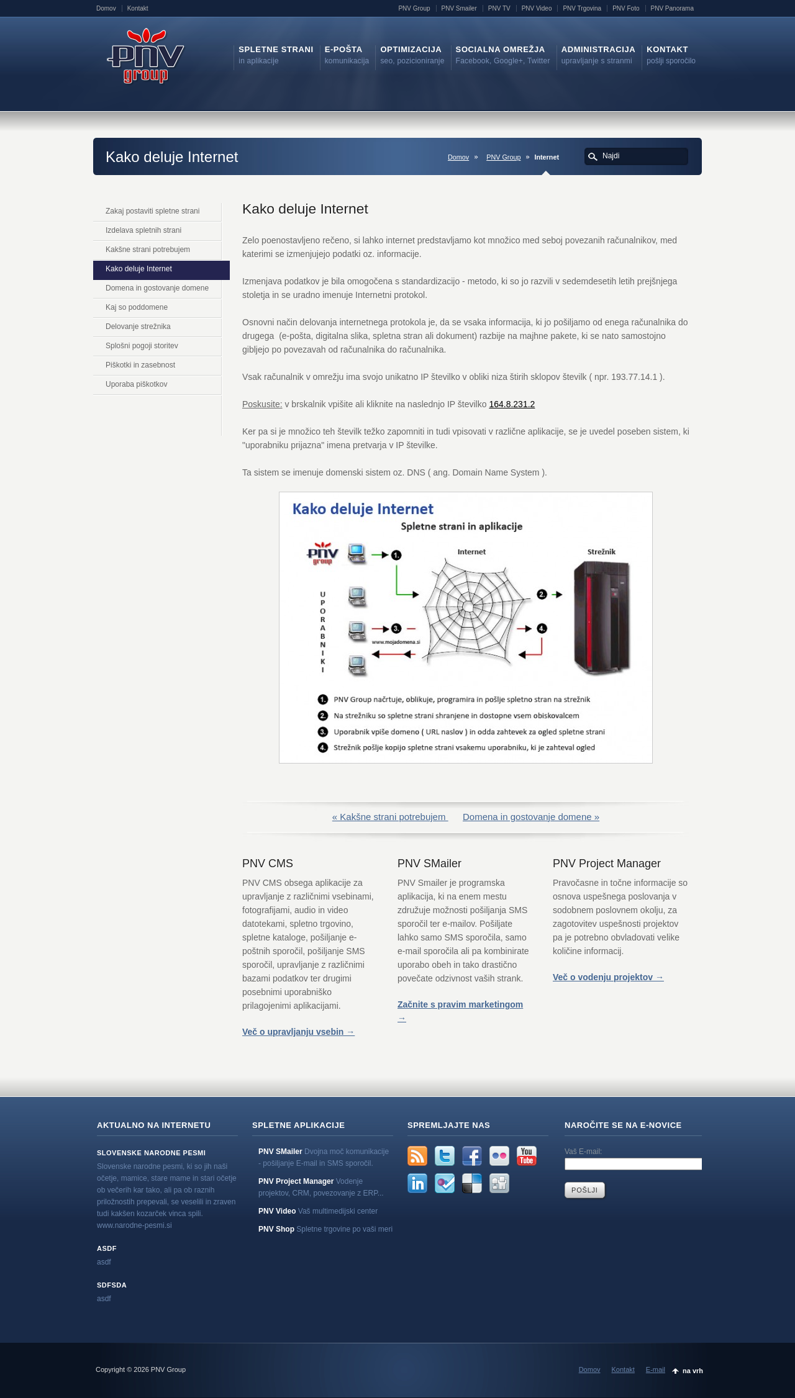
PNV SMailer (280, 1151)
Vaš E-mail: (583, 1151)
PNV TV (499, 8)
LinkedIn (417, 1183)
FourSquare (445, 1183)
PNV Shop (276, 1229)
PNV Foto (625, 8)
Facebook (472, 1156)
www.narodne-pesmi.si (134, 1225)
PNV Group (414, 8)
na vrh (693, 1370)
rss (417, 1156)
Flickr (499, 1156)
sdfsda (112, 1285)
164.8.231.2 (512, 404)
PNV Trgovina (582, 8)
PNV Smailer (459, 8)
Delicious (472, 1183)
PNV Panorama (672, 8)
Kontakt (137, 8)
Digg (499, 1183)
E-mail (655, 1369)
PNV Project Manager (296, 1181)
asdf (107, 1248)
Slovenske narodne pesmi (151, 1153)
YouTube (527, 1156)
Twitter (445, 1156)
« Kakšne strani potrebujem (390, 816)
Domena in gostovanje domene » (531, 816)
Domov (106, 8)
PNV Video (537, 8)
